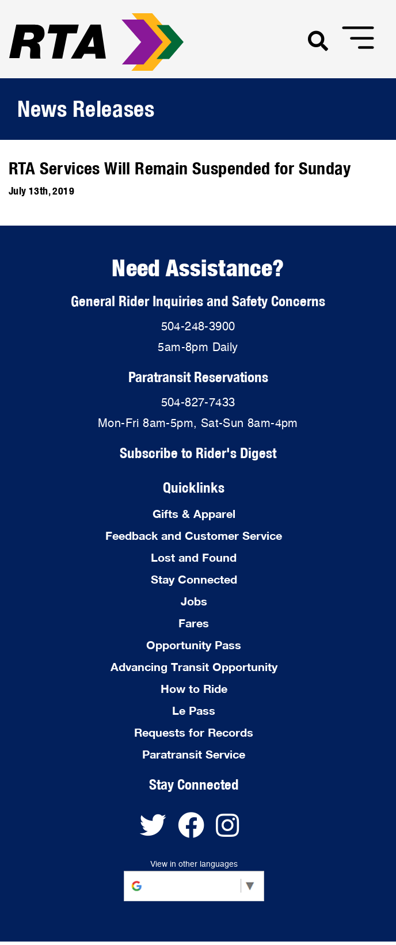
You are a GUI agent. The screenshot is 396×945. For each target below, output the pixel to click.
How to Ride (194, 688)
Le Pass (193, 710)
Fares (193, 623)
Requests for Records (193, 732)
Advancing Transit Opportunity (194, 666)
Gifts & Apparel (194, 513)
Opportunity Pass (193, 644)
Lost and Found (194, 557)
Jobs (194, 601)
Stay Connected (194, 579)
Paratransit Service (193, 754)
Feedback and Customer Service (193, 535)
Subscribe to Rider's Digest (198, 453)
